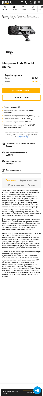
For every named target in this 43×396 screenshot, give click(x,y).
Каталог (12, 16)
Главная (5, 16)
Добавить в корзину (21, 90)
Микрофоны (31, 16)
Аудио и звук (21, 16)
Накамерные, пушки (9, 18)
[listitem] (21, 33)
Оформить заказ (21, 98)
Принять (31, 392)
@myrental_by (22, 137)
